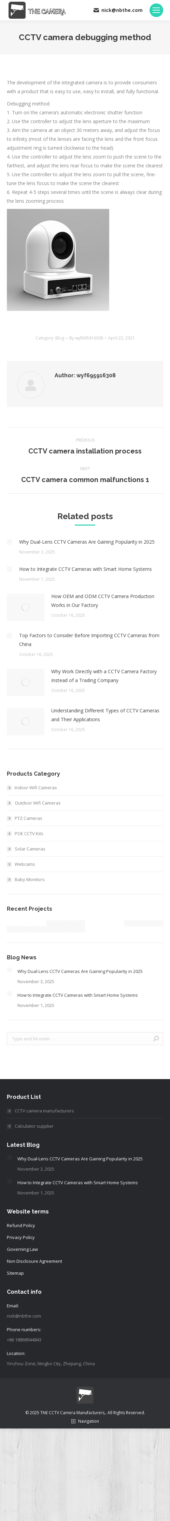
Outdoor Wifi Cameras (38, 803)
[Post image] (9, 542)
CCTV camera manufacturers (44, 1111)
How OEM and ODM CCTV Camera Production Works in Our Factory (102, 600)
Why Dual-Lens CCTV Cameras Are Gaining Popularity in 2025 (87, 542)
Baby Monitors (30, 879)
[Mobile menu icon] (156, 10)
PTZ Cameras (28, 818)
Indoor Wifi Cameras (36, 787)
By (86, 338)
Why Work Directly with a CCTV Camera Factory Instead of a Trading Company (104, 675)
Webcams (25, 864)
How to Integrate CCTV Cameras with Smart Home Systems (85, 569)
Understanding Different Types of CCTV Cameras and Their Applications (105, 715)
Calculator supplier (34, 1126)
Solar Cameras (30, 849)
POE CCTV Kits (29, 833)
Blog (59, 338)
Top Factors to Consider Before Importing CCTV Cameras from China (89, 639)
